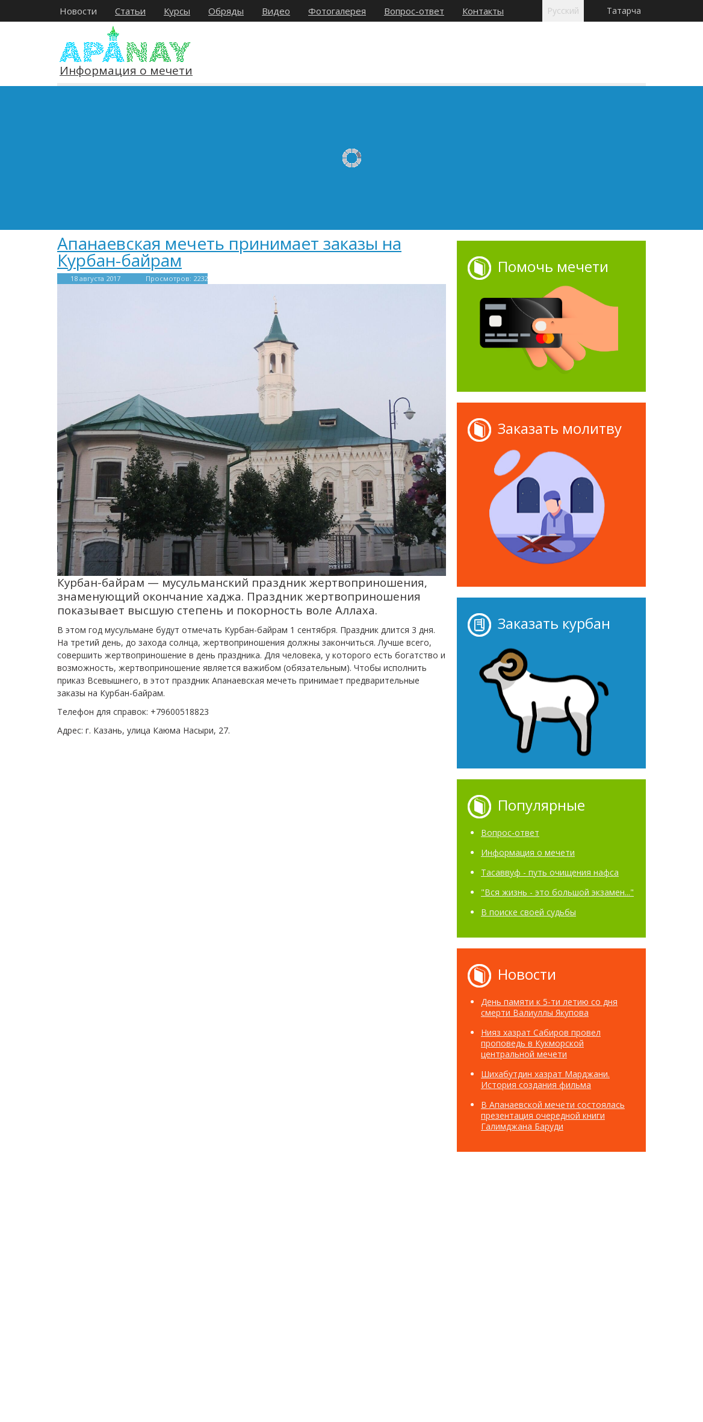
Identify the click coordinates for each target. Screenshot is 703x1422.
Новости (78, 11)
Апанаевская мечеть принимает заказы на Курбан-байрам (229, 251)
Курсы (177, 11)
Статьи (130, 11)
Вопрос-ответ (414, 11)
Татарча (624, 10)
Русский (563, 10)
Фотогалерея (337, 11)
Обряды (226, 11)
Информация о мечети (126, 71)
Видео (276, 11)
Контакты (483, 11)
